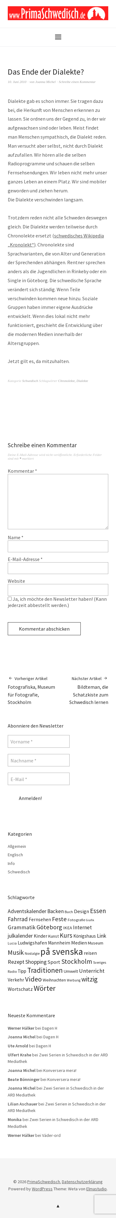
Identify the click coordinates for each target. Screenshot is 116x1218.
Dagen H (49, 1028)
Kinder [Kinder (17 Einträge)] (40, 936)
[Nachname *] (39, 760)
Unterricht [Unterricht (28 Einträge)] (92, 970)
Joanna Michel (45, 82)
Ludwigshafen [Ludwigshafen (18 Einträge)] (32, 943)
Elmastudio (96, 1189)
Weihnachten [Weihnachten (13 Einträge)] (54, 980)
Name (16, 537)
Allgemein (17, 846)
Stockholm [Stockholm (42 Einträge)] (76, 961)
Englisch (15, 854)
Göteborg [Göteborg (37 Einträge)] (49, 927)
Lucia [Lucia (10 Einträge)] (12, 943)
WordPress (42, 1189)
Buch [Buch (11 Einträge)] (69, 911)
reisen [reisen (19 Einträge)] (90, 953)
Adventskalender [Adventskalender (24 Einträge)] (27, 911)
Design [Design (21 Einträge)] (81, 911)
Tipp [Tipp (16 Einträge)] (22, 971)
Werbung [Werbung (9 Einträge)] (73, 980)
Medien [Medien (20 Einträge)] (79, 943)
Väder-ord (51, 1135)
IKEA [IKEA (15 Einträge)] (67, 928)
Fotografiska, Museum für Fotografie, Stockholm (33, 690)
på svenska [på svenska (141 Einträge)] (62, 951)
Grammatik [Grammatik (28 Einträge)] (22, 927)
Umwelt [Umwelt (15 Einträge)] (71, 971)
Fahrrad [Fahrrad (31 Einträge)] (18, 919)
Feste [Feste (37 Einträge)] (59, 919)
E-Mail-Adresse (25, 559)
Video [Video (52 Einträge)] (33, 979)
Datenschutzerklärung (82, 1181)
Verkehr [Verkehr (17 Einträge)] (16, 980)
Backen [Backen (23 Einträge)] (55, 911)
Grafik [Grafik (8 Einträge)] (90, 920)
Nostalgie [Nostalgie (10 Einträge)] (32, 953)
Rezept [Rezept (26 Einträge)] (16, 961)
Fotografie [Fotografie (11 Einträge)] (76, 919)
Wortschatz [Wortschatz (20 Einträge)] (20, 989)
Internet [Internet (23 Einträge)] (82, 927)
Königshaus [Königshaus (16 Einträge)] (84, 936)
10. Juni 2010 (17, 82)
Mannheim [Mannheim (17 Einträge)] (59, 943)
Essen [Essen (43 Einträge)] (98, 911)
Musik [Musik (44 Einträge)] (16, 952)
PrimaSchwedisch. (44, 1181)
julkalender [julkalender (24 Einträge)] (20, 935)
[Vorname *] (39, 741)
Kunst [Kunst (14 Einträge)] (53, 936)
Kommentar (22, 471)
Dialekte (82, 381)
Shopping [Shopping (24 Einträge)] (36, 961)
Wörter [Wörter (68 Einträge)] (45, 988)
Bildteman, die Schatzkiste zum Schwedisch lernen (83, 690)
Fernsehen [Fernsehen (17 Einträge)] (40, 919)
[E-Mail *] (39, 779)
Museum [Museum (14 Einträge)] (95, 943)
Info (11, 863)
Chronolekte (66, 381)
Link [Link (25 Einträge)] (101, 935)
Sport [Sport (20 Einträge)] (54, 962)
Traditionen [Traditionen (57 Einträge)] (45, 970)
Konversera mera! (59, 1070)
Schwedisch (30, 381)
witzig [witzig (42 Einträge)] (89, 979)
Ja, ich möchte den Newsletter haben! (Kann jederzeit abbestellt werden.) (57, 602)
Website (16, 581)
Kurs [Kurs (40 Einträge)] (66, 935)
